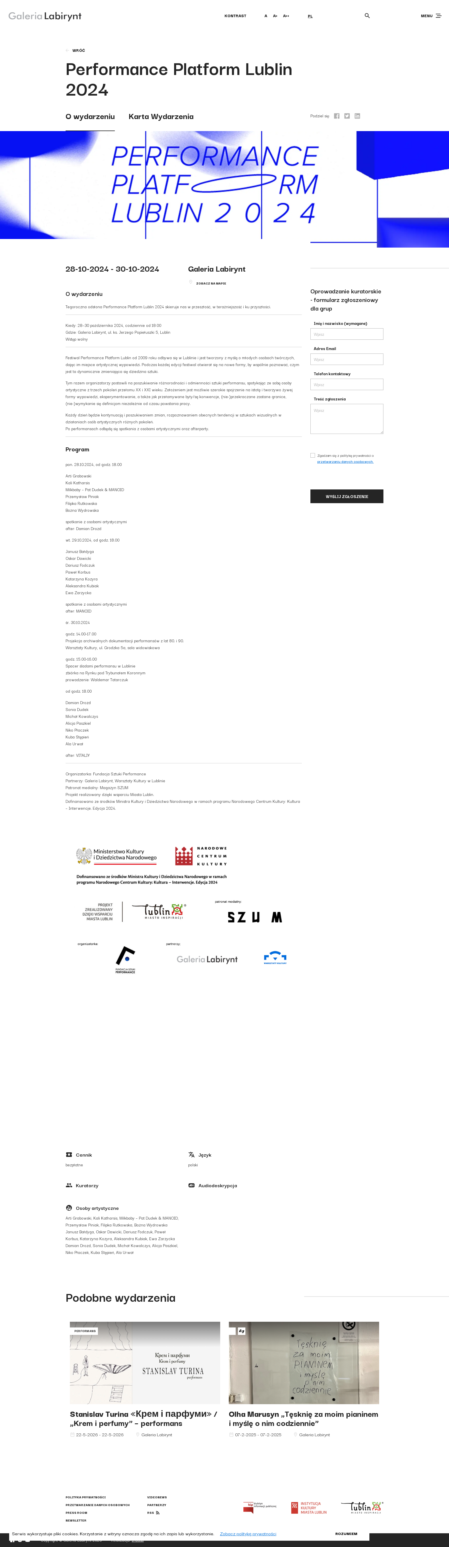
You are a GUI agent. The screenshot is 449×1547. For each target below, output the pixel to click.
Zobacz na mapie (211, 283)
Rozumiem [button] (346, 1533)
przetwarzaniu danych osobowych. (345, 461)
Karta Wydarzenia (161, 115)
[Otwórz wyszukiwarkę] (367, 15)
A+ (275, 15)
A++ (286, 15)
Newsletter (76, 1520)
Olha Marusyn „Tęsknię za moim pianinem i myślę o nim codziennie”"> (304, 1363)
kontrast (235, 15)
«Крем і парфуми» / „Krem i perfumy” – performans (143, 1418)
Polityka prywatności (86, 1497)
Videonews (157, 1497)
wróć (75, 50)
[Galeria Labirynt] (41, 15)
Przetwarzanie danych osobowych (98, 1504)
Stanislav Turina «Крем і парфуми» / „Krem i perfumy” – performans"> (145, 1363)
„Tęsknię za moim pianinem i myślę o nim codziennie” (303, 1418)
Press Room (76, 1512)
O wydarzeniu (90, 115)
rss (150, 1512)
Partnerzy (156, 1504)
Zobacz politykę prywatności (248, 1533)
